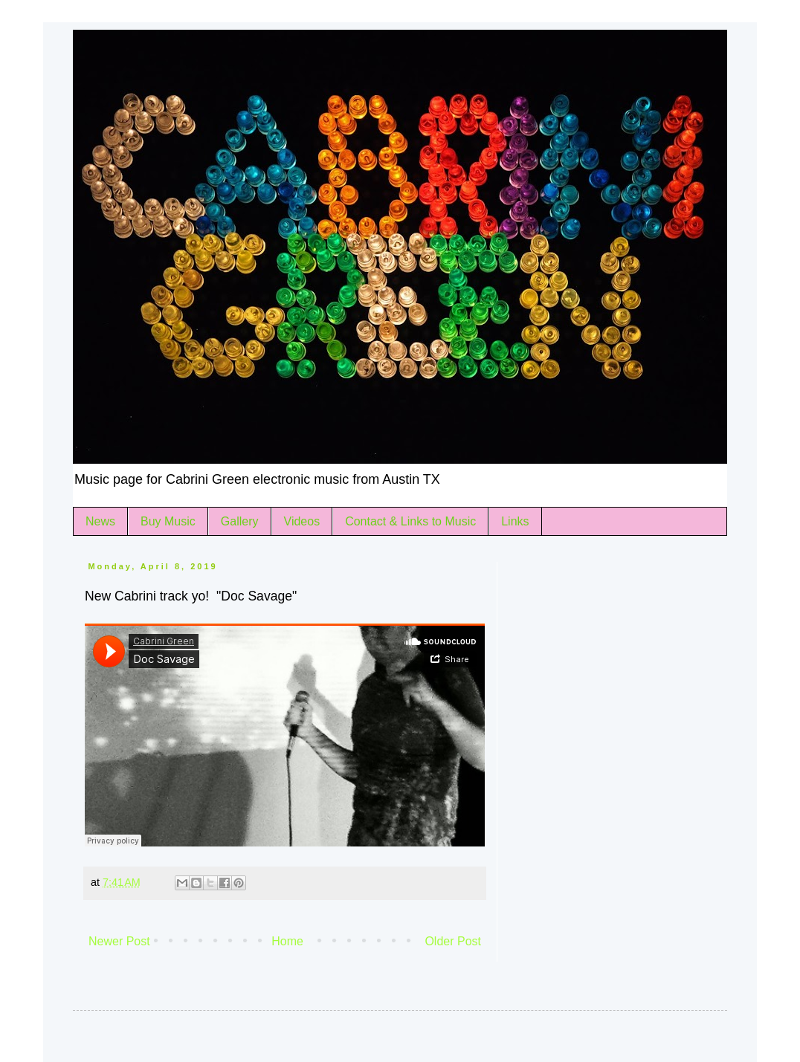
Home (287, 941)
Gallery (240, 521)
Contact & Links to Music (410, 521)
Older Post (453, 941)
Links (515, 521)
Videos (302, 521)
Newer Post (119, 941)
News (100, 521)
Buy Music (168, 521)
